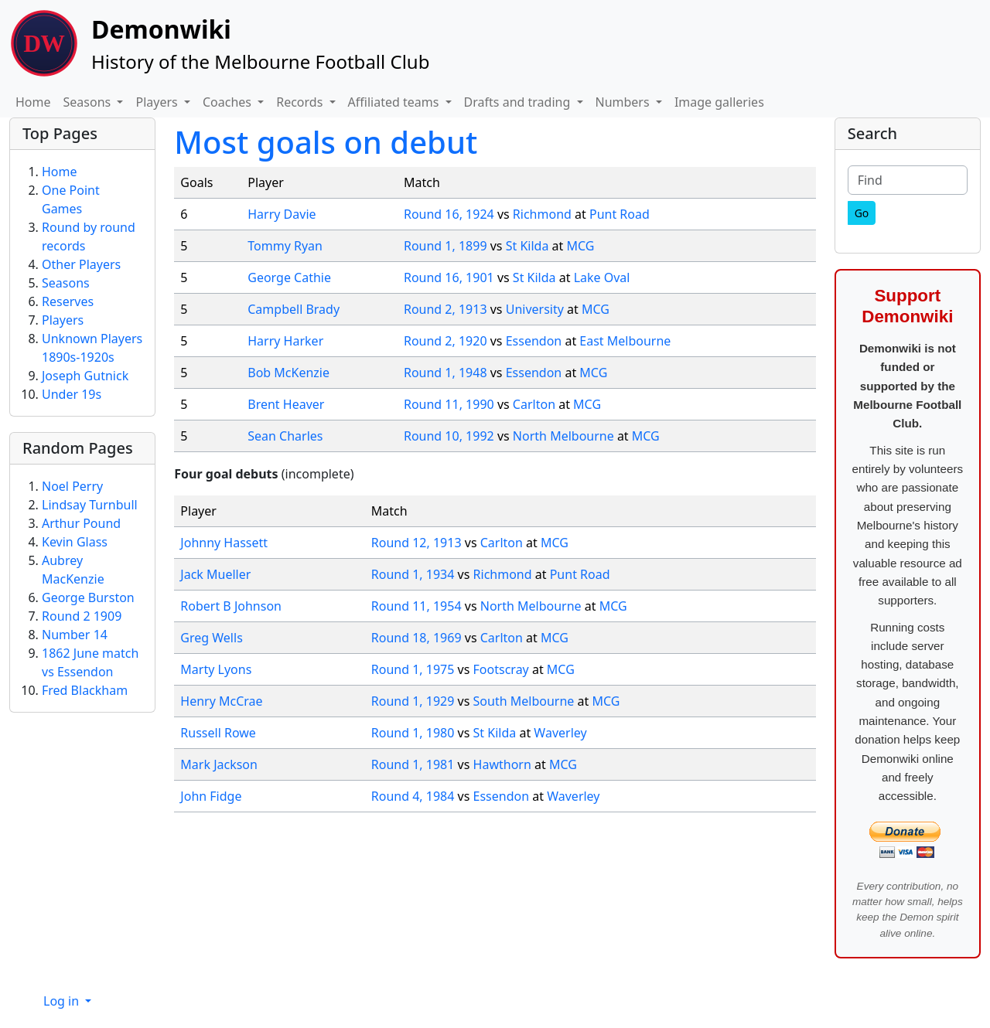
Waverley (560, 732)
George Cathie (289, 277)
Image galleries (719, 102)
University (535, 309)
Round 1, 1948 (445, 372)
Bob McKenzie (288, 372)
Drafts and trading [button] (519, 102)
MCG (580, 245)
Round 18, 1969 (416, 637)
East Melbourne (625, 340)
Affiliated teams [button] (395, 102)
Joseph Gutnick (85, 375)
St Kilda (527, 245)
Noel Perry (72, 486)
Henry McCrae (221, 701)
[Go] (862, 213)
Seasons (66, 282)
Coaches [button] (228, 102)
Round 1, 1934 (413, 574)
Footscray (501, 669)
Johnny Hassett (224, 542)
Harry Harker (285, 340)
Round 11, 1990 (449, 404)
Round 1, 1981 (413, 764)
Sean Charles (285, 435)
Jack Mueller (215, 574)
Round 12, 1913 (416, 542)
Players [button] (157, 102)
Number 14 (75, 634)
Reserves (68, 301)
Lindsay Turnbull (90, 504)
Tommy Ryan (285, 245)
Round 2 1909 (81, 616)
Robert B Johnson (231, 605)
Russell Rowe (218, 732)
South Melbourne (524, 701)
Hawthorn (502, 764)
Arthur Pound (81, 523)
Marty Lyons (215, 669)
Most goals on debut (325, 142)
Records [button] (301, 102)
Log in (62, 1000)
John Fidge (210, 796)
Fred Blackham (85, 690)
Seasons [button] (88, 102)
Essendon (534, 340)
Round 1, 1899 (445, 245)
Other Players (81, 264)
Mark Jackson (219, 764)
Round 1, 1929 (413, 701)
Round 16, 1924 (449, 214)
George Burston (88, 597)
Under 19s (71, 394)
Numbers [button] (624, 102)
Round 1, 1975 (413, 669)
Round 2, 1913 (445, 309)
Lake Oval (602, 277)
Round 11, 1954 (416, 605)
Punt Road (619, 214)
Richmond (542, 214)
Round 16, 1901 (449, 277)
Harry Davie (282, 214)
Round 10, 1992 (449, 435)
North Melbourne (563, 435)
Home (33, 102)
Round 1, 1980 (413, 732)
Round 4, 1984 (413, 796)
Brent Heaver (286, 404)
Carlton (534, 404)
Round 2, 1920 (445, 340)
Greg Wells (211, 637)
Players (63, 319)
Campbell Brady (294, 309)
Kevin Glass (75, 541)
